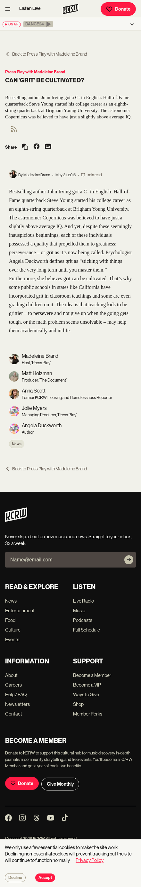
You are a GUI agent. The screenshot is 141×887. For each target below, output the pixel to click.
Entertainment (20, 610)
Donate (118, 9)
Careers (13, 685)
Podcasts (82, 620)
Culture (13, 630)
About (11, 675)
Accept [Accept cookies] (45, 877)
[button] (38, 24)
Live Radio (83, 601)
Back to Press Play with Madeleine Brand (46, 54)
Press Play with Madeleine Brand (35, 71)
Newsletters (17, 704)
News (16, 444)
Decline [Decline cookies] (15, 877)
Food (10, 620)
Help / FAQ (16, 694)
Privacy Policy (90, 860)
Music (79, 610)
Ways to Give (86, 694)
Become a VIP (87, 685)
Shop (78, 704)
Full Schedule (86, 630)
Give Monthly (60, 784)
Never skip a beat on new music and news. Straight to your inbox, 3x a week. (68, 540)
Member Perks (87, 713)
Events (12, 639)
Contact (13, 713)
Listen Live (30, 8)
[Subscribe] (128, 559)
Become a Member (92, 675)
